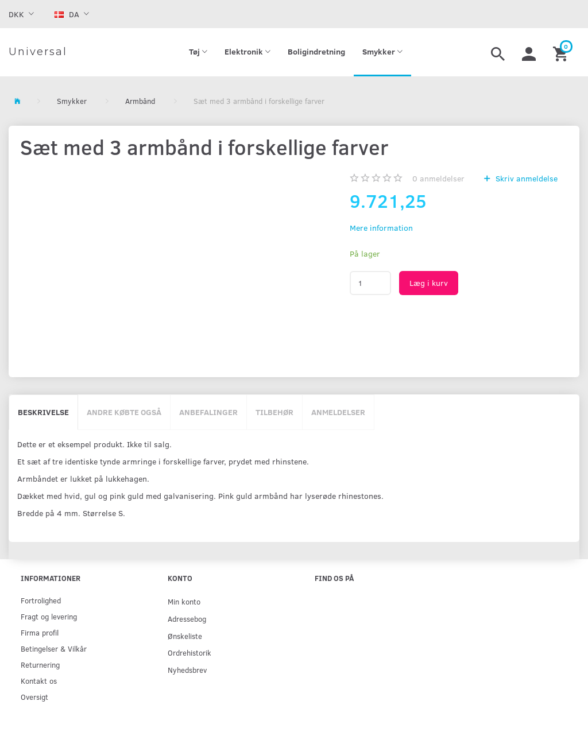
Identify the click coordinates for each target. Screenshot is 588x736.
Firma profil (40, 632)
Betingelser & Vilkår (54, 648)
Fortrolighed (41, 600)
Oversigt (34, 697)
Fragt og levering (49, 616)
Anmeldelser (338, 411)
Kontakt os (39, 680)
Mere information (381, 227)
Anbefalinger (208, 411)
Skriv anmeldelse (525, 178)
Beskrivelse (43, 411)
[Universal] (38, 52)
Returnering (40, 664)
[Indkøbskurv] (561, 52)
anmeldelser (438, 178)
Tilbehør (274, 411)
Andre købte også (124, 411)
